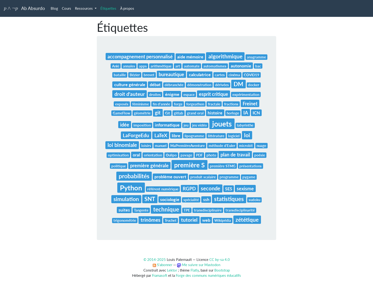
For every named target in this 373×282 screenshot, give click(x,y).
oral (136, 154)
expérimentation (245, 94)
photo (211, 155)
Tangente (141, 210)
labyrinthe (245, 125)
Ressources (84, 8)
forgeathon (195, 104)
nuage (261, 145)
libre (176, 135)
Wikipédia (222, 220)
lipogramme (194, 136)
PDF (199, 155)
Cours (66, 8)
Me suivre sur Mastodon (198, 265)
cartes (220, 75)
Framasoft (159, 275)
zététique (247, 219)
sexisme (245, 188)
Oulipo (171, 155)
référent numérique (162, 189)
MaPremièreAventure (187, 145)
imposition (142, 125)
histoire (215, 112)
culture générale (129, 84)
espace (189, 94)
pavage (186, 155)
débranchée (174, 85)
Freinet (250, 103)
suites (124, 209)
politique (118, 166)
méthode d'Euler (222, 145)
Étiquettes (108, 8)
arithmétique (161, 66)
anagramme (256, 57)
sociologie (169, 199)
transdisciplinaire (208, 210)
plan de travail (235, 154)
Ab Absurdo (24, 8)
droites (155, 94)
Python (131, 187)
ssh (206, 199)
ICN (256, 112)
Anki (115, 66)
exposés (121, 104)
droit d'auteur (129, 94)
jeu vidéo (199, 125)
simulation (126, 199)
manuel (161, 145)
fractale (214, 104)
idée (124, 124)
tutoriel (189, 220)
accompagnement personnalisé (140, 56)
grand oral (195, 113)
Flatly (195, 270)
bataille (120, 75)
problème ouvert (170, 176)
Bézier (135, 75)
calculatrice (200, 74)
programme (229, 177)
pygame (248, 177)
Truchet (171, 220)
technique (166, 209)
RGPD (189, 188)
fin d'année (161, 104)
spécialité (191, 199)
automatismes (214, 66)
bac (258, 66)
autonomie (241, 65)
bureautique (171, 74)
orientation (153, 155)
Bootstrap (222, 270)
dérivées (222, 85)
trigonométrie (124, 220)
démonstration (199, 85)
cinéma (234, 75)
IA (245, 112)
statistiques (229, 198)
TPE (187, 210)
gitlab (178, 113)
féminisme (140, 104)
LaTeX (160, 135)
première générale (149, 165)
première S (189, 165)
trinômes (150, 220)
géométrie (142, 113)
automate (192, 66)
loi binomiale (122, 145)
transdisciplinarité (240, 210)
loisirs (146, 145)
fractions (231, 104)
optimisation (118, 155)
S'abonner (162, 265)
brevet (149, 75)
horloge (233, 113)
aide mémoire (190, 56)
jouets (222, 123)
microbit (246, 145)
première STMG (223, 166)
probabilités (134, 175)
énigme (172, 94)
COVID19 (251, 75)
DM (238, 83)
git (158, 112)
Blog (54, 8)
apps (143, 66)
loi (247, 135)
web (206, 220)
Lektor (172, 270)
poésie (259, 155)
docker (253, 85)
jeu (186, 125)
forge (178, 104)
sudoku (254, 199)
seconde (210, 188)
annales (129, 66)
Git (167, 113)
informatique (167, 124)
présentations (250, 166)
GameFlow (121, 113)
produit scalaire (203, 177)
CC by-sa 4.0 (219, 259)
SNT (149, 198)
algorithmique (225, 56)
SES (228, 188)
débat (155, 84)
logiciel (234, 136)
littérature (216, 136)
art (177, 66)
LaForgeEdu (136, 135)
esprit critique (213, 94)
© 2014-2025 (154, 259)
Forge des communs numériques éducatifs (208, 275)
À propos (127, 8)
